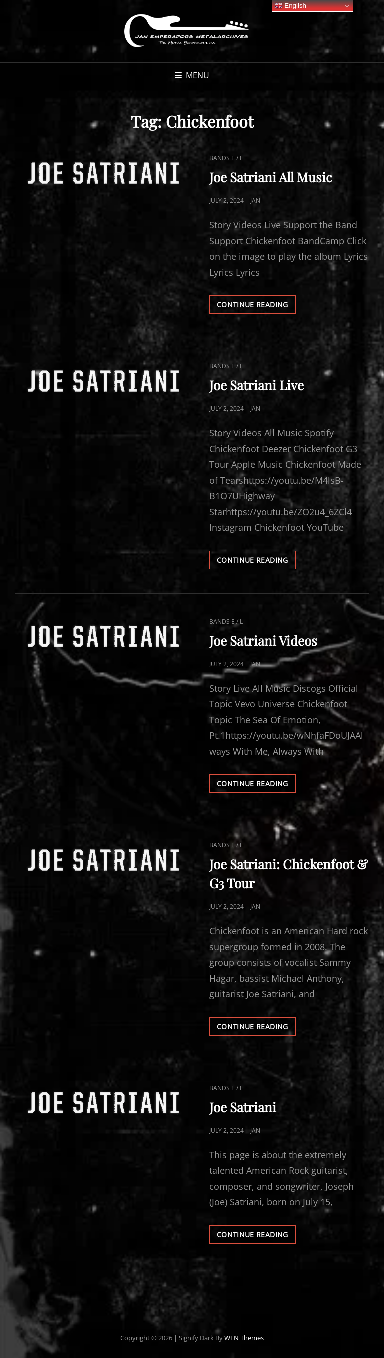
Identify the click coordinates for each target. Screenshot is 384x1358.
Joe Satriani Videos (264, 640)
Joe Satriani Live (257, 385)
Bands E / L (226, 158)
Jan (255, 200)
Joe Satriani (243, 1107)
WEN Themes (244, 1337)
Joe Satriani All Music (271, 177)
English (290, 6)
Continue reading (256, 306)
